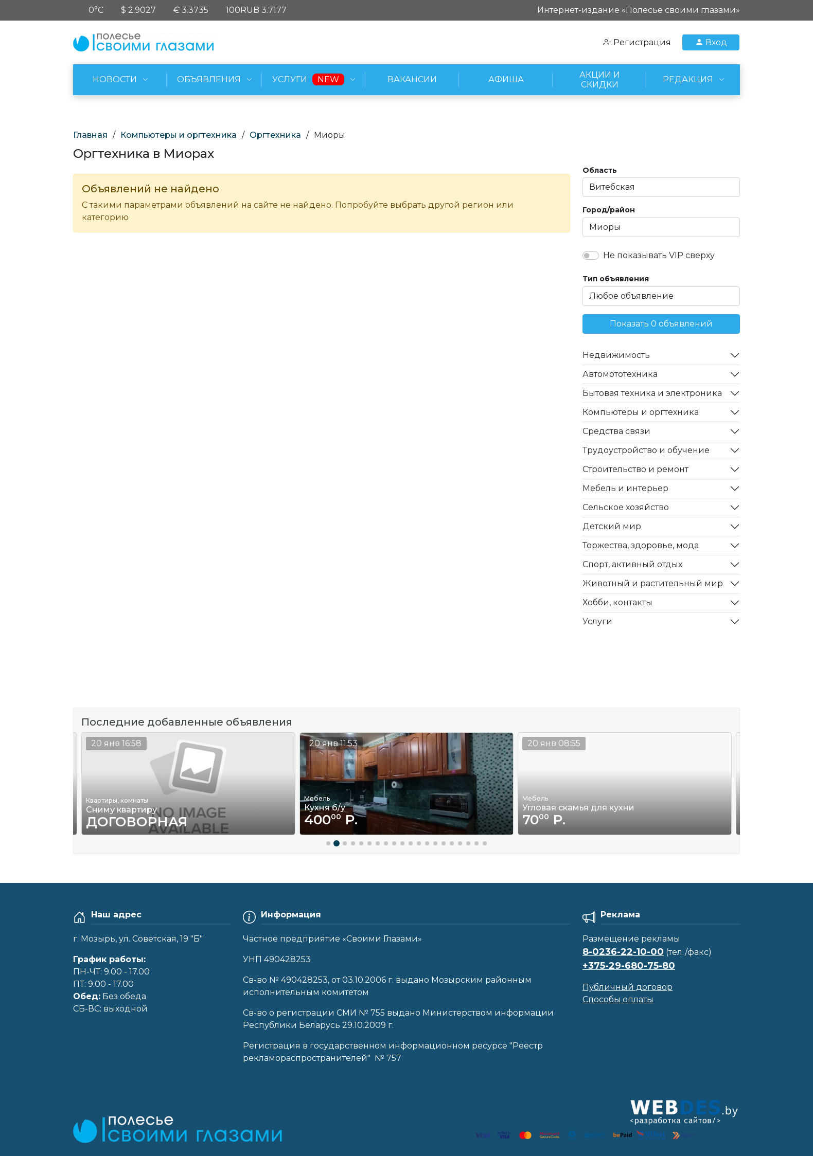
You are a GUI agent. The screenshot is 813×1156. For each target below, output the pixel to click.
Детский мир (611, 526)
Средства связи (616, 431)
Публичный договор (627, 987)
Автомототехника (620, 374)
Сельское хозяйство (625, 507)
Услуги (597, 621)
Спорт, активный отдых (632, 564)
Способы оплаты (617, 999)
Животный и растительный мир (652, 583)
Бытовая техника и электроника (652, 393)
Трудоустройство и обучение (646, 450)
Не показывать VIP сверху (659, 255)
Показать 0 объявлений (661, 324)
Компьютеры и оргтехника (178, 135)
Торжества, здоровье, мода (640, 545)
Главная (90, 135)
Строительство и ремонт (635, 469)
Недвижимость (616, 355)
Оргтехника (275, 135)
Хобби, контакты (617, 602)
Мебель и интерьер (625, 488)
